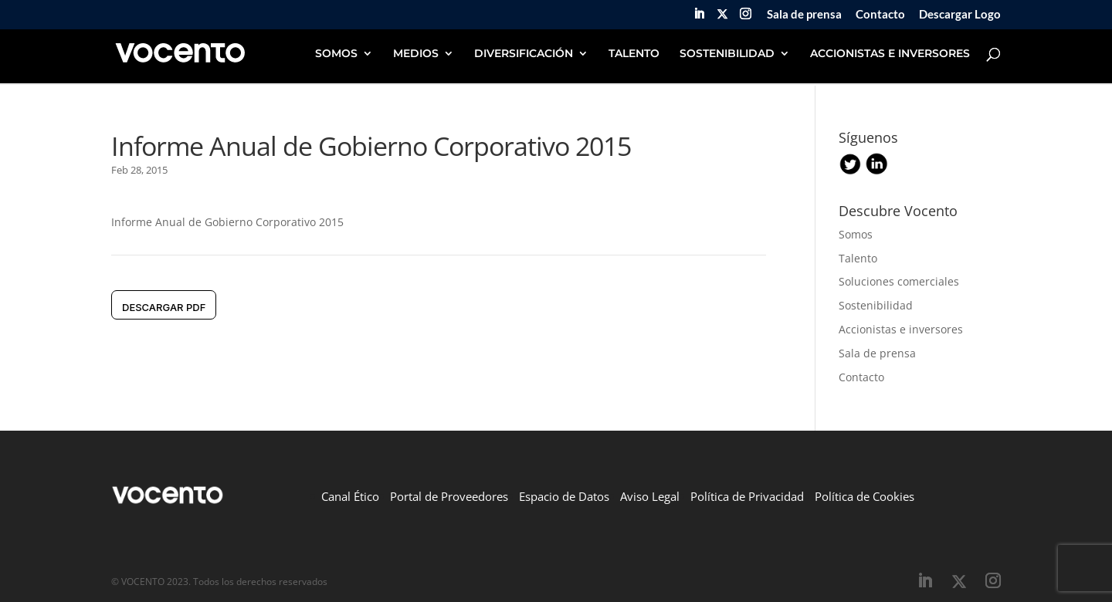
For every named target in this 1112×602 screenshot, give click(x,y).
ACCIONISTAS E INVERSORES (890, 54)
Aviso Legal (650, 496)
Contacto (880, 14)
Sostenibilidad (876, 305)
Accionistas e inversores (901, 329)
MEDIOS (416, 54)
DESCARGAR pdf (163, 307)
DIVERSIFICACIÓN (523, 54)
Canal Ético (350, 496)
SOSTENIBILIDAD (727, 54)
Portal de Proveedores (449, 496)
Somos (856, 234)
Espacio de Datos (564, 496)
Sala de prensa (804, 14)
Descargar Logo (960, 14)
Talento (858, 258)
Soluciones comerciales (899, 281)
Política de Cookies (864, 496)
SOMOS (336, 54)
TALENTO (634, 54)
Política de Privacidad (747, 496)
